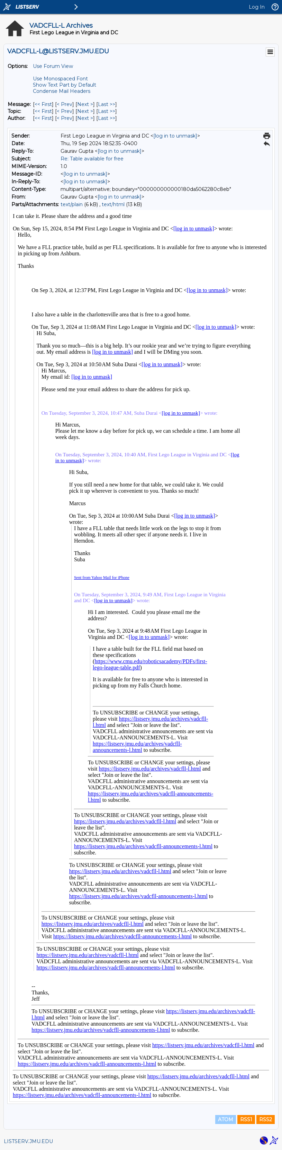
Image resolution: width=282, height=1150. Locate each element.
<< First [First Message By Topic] (43, 111)
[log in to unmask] (175, 136)
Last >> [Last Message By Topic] (106, 111)
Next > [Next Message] (85, 104)
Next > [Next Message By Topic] (85, 111)
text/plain (72, 204)
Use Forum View (53, 66)
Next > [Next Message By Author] (85, 118)
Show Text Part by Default (64, 85)
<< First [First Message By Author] (43, 118)
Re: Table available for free (92, 159)
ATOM (225, 1119)
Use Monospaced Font (60, 79)
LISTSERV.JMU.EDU (28, 1141)
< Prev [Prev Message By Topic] (64, 111)
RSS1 (246, 1119)
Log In (257, 7)
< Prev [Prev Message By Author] (64, 118)
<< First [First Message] (43, 104)
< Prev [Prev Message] (64, 104)
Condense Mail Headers (61, 91)
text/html (113, 204)
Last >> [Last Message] (106, 104)
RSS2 (265, 1119)
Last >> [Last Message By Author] (106, 118)
